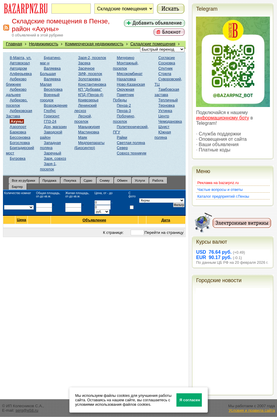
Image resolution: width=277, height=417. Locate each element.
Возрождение (55, 105)
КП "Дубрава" (90, 89)
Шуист (164, 126)
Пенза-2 (124, 105)
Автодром (18, 68)
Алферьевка (21, 73)
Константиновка (92, 84)
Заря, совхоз (55, 158)
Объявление (94, 220)
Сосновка (166, 63)
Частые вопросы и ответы (220, 189)
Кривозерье (88, 100)
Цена (21, 220)
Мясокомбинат (129, 73)
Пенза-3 (124, 110)
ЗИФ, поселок (90, 73)
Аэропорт (18, 126)
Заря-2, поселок (92, 57)
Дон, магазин (55, 126)
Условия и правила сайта (252, 410)
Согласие (166, 57)
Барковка (18, 132)
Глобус (50, 110)
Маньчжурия (89, 126)
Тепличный (168, 100)
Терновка (166, 105)
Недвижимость (43, 43)
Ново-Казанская (131, 84)
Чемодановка (170, 121)
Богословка (20, 142)
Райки (122, 137)
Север (122, 148)
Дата (166, 220)
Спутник (165, 68)
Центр (163, 116)
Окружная (125, 89)
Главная (14, 43)
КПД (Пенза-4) (90, 94)
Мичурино (125, 57)
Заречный (52, 153)
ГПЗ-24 (50, 121)
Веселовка (53, 89)
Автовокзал (20, 63)
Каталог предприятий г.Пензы (223, 196)
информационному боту (222, 117)
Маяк (82, 137)
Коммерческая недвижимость (94, 43)
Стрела (164, 73)
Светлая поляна (131, 142)
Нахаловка (126, 79)
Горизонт (51, 116)
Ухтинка (165, 110)
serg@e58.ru (26, 410)
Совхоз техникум (131, 153)
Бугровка (17, 158)
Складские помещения (152, 43)
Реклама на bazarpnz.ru (218, 182)
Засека (84, 63)
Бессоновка (20, 137)
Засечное (86, 68)
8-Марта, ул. (20, 57)
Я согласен (189, 400)
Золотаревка (89, 79)
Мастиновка (88, 132)
